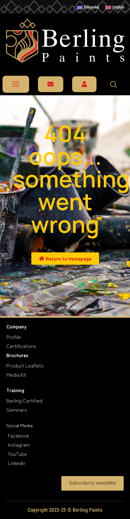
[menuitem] (88, 7)
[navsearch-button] (116, 84)
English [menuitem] (118, 7)
